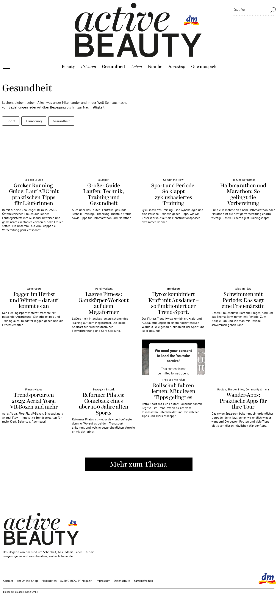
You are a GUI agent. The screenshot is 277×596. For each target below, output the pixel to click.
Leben (136, 57)
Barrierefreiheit (143, 571)
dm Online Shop (27, 571)
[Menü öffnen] (6, 58)
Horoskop (176, 57)
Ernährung (34, 112)
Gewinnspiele (204, 57)
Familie (155, 57)
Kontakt (8, 571)
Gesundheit (113, 57)
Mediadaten (49, 571)
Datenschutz (122, 571)
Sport (11, 112)
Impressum (103, 571)
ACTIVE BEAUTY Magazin (76, 571)
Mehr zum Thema (138, 455)
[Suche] (254, 9)
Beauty (68, 57)
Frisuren (88, 57)
